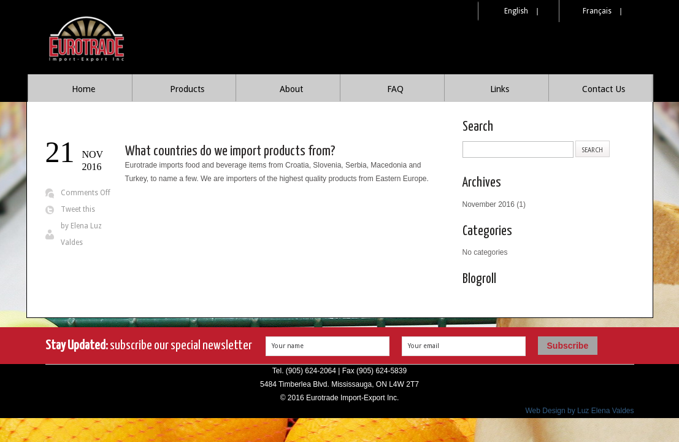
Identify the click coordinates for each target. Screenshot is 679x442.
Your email (423, 346)
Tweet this (78, 209)
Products (187, 89)
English (516, 11)
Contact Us (603, 89)
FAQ (395, 89)
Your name (288, 346)
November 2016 (488, 204)
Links (499, 89)
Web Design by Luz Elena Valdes (580, 410)
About (291, 89)
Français (597, 11)
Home (83, 89)
